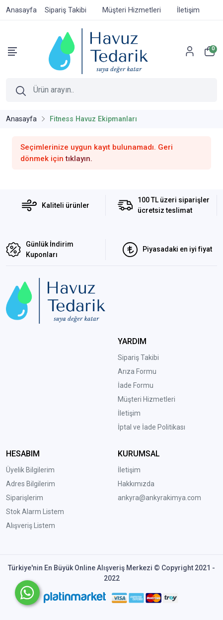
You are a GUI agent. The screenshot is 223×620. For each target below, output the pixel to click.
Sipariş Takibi (138, 357)
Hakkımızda (136, 484)
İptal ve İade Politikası (151, 427)
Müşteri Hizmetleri (146, 399)
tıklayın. (79, 158)
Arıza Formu (137, 371)
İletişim (129, 413)
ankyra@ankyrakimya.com (159, 498)
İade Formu (135, 385)
